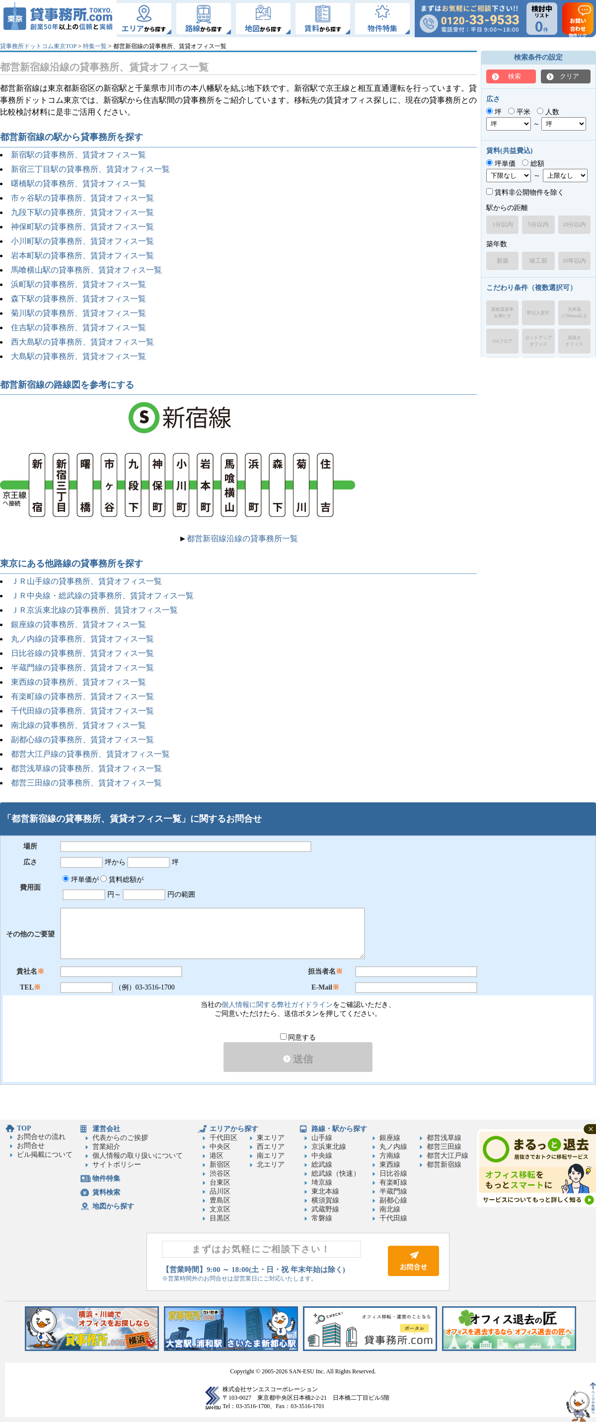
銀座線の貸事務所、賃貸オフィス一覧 (78, 624)
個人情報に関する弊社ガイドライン (277, 1004)
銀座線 (389, 1137)
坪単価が (81, 879)
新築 (503, 260)
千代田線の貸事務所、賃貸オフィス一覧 (82, 711)
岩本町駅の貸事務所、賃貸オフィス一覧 (82, 255)
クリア (569, 76)
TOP (24, 1128)
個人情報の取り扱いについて (137, 1155)
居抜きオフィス (574, 341)
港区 (217, 1155)
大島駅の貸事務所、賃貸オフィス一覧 (78, 356)
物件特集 (106, 1178)
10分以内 (574, 224)
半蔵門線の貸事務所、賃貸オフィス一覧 (82, 667)
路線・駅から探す (339, 1129)
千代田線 (393, 1218)
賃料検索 (106, 1192)
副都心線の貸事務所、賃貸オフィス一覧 (82, 739)
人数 (548, 112)
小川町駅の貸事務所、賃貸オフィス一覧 (82, 241)
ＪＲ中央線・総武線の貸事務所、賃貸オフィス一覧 (102, 595)
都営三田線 (444, 1146)
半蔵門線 (393, 1191)
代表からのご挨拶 (120, 1137)
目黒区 (220, 1218)
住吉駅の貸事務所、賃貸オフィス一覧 (78, 327)
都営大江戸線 (447, 1155)
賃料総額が (122, 879)
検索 (514, 76)
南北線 (389, 1209)
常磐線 (321, 1218)
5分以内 (538, 224)
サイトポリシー (116, 1164)
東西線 (389, 1164)
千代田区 (223, 1137)
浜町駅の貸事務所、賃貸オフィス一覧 (78, 284)
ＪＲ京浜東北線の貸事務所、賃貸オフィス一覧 (94, 610)
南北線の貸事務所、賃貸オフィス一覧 (78, 725)
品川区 (220, 1191)
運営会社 (106, 1129)
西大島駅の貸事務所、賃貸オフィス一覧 (82, 342)
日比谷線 (393, 1173)
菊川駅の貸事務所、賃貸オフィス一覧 (78, 313)
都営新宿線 (444, 1164)
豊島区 (220, 1200)
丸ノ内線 (393, 1146)
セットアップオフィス (538, 341)
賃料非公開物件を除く (525, 192)
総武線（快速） (335, 1173)
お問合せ (31, 1145)
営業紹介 (106, 1146)
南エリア (271, 1155)
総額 (533, 163)
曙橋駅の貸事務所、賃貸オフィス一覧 (78, 183)
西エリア (271, 1146)
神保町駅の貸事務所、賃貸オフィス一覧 (82, 226)
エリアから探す (234, 1129)
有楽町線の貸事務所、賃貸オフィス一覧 (82, 696)
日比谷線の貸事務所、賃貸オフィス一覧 (82, 653)
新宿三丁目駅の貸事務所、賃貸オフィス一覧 (90, 169)
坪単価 (501, 163)
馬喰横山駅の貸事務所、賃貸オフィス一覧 (86, 270)
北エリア (271, 1164)
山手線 (321, 1137)
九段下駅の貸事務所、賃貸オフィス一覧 (82, 212)
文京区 (220, 1209)
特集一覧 (95, 46)
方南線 (389, 1155)
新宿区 (220, 1164)
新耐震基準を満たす (502, 312)
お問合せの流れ (41, 1136)
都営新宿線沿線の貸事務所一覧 (242, 538)
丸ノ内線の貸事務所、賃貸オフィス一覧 (82, 639)
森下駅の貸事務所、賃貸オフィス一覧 (78, 298)
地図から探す (113, 1206)
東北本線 (325, 1191)
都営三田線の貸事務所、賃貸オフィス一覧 (86, 783)
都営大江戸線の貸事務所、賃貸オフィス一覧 (90, 754)
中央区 (220, 1146)
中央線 (321, 1155)
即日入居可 (538, 312)
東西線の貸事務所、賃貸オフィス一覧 (78, 682)
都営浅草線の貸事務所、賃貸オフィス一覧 (86, 768)
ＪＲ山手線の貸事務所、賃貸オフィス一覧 (86, 581)
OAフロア (503, 341)
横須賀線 (325, 1200)
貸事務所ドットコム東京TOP (38, 46)
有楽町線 (393, 1182)
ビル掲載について (45, 1154)
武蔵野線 (325, 1209)
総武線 (321, 1164)
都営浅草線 (444, 1137)
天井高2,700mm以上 (574, 312)
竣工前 (538, 260)
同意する (298, 1037)
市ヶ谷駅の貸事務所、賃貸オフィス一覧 (82, 198)
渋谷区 (220, 1173)
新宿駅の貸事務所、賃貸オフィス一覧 (78, 154)
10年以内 (574, 260)
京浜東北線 (328, 1146)
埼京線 (321, 1182)
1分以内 (502, 224)
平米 (519, 112)
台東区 (220, 1182)
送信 (298, 1059)
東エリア (271, 1137)
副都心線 (393, 1200)
